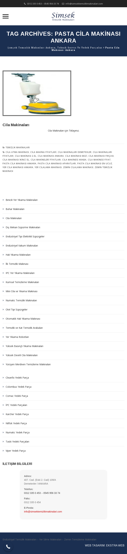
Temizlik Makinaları (18, 147)
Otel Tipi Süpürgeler (16, 309)
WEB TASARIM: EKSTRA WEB (104, 545)
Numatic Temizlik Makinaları (21, 300)
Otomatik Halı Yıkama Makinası (23, 318)
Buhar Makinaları (15, 209)
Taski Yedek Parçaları (17, 441)
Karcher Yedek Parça (17, 414)
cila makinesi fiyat (99, 159)
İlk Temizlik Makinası (17, 263)
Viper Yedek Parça (16, 450)
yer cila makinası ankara (18, 167)
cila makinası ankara (51, 155)
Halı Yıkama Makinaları (18, 254)
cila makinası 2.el (25, 155)
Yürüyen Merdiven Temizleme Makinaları (28, 364)
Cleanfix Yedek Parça (17, 377)
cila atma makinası (17, 152)
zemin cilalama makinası (78, 167)
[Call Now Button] (8, 546)
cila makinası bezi (76, 155)
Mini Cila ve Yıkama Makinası (21, 291)
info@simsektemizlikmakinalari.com (84, 3)
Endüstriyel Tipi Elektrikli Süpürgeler (25, 236)
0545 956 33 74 (51, 3)
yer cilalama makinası (48, 167)
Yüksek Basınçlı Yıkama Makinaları (24, 346)
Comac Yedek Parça (17, 395)
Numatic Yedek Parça (18, 432)
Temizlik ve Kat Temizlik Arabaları (24, 327)
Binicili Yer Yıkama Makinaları (22, 200)
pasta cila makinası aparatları (57, 163)
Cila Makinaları (16, 125)
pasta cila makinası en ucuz (94, 163)
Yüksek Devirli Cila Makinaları (22, 355)
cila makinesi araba (74, 159)
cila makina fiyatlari (43, 152)
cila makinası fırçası (101, 155)
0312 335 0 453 (34, 3)
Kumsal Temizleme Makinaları (22, 282)
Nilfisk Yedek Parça (16, 423)
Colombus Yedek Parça (18, 386)
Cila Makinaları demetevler (74, 152)
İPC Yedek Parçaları (16, 405)
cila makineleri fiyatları (46, 159)
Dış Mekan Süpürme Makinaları (23, 227)
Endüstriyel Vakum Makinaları (22, 245)
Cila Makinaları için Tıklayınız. (63, 130)
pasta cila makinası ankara (19, 163)
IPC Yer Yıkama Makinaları (20, 273)
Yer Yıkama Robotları (17, 337)
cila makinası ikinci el (16, 159)
